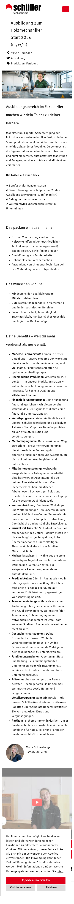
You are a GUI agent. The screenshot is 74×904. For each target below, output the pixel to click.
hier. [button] (60, 871)
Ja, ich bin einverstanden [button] (36, 880)
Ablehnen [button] (51, 887)
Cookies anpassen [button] (20, 887)
